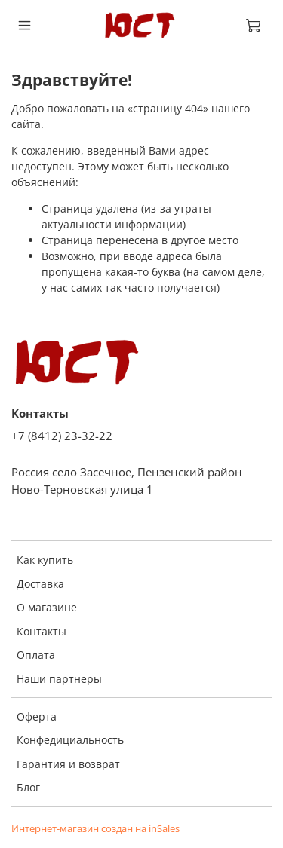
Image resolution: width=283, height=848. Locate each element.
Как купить (45, 560)
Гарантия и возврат (68, 764)
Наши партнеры (59, 679)
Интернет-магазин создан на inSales (95, 828)
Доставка (40, 584)
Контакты (41, 631)
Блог (28, 787)
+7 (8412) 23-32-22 (61, 436)
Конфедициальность (70, 740)
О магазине (47, 607)
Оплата (36, 654)
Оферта (37, 716)
